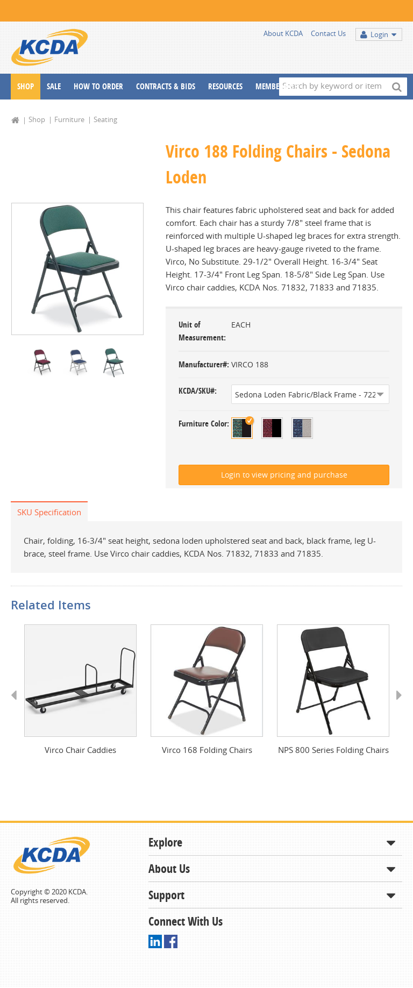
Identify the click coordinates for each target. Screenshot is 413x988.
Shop (25, 86)
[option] (77, 269)
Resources (225, 86)
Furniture (69, 119)
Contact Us (328, 33)
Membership (276, 86)
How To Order (98, 86)
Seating (105, 119)
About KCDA (283, 33)
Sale (54, 86)
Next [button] (395, 706)
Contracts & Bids (165, 86)
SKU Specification (49, 512)
